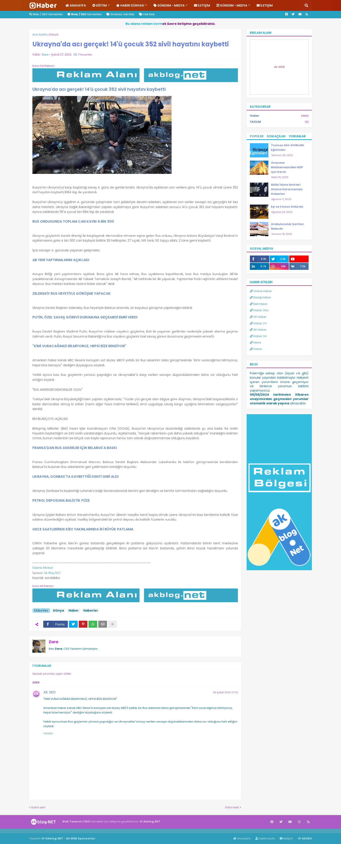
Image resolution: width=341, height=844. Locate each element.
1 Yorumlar (85, 54)
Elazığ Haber (260, 297)
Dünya (53, 34)
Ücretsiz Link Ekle (120, 14)
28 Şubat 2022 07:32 (225, 692)
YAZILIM (279, 122)
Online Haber (261, 291)
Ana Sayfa (39, 34)
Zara (53, 641)
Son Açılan (276, 136)
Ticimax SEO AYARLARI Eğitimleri (287, 147)
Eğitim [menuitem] (99, 5)
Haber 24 (258, 323)
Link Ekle (147, 14)
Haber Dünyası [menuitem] (130, 5)
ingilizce (45, 831)
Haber (74, 610)
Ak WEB (279, 67)
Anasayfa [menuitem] (75, 5)
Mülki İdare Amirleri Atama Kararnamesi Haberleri (287, 189)
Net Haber (259, 304)
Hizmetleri (84, 14)
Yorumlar (297, 136)
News (255, 342)
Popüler (257, 136)
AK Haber (258, 317)
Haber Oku (259, 310)
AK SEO (49, 692)
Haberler (90, 610)
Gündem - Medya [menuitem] (169, 5)
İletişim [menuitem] (202, 5)
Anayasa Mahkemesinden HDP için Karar (287, 167)
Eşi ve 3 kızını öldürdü (287, 207)
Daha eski (232, 807)
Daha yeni (38, 807)
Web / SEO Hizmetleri (46, 14)
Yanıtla (48, 733)
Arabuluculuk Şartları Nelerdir (287, 226)
